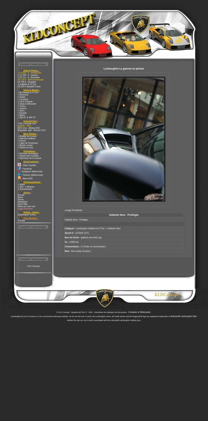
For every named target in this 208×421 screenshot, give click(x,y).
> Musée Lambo (25, 145)
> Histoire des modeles (28, 156)
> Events (22, 141)
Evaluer (86, 251)
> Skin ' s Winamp (26, 187)
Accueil (21, 195)
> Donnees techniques (28, 153)
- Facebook (25, 169)
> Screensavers (25, 189)
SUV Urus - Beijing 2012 (29, 128)
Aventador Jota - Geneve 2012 (32, 130)
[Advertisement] (33, 242)
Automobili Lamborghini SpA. (183, 316)
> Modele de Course (27, 136)
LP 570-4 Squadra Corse (29, 86)
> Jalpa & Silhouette (27, 104)
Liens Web (22, 204)
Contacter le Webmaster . (140, 312)
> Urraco (22, 106)
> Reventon (23, 95)
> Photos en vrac (25, 147)
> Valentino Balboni (26, 138)
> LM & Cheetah (25, 101)
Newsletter (22, 202)
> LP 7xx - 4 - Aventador (29, 77)
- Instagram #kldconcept (30, 171)
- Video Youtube (27, 165)
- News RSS (25, 178)
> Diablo (21, 97)
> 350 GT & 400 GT (27, 117)
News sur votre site (26, 206)
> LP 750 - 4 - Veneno (28, 75)
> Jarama (22, 108)
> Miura (21, 115)
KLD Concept (33, 266)
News (20, 197)
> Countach (23, 99)
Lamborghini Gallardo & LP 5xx (90, 228)
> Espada (22, 113)
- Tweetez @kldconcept (30, 175)
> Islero (21, 111)
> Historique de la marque (29, 158)
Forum (21, 199)
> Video (21, 184)
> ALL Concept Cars (27, 123)
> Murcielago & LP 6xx (28, 92)
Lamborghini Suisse (27, 214)
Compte (21, 220)
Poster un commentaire (94, 246)
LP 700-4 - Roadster (27, 82)
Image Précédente (73, 210)
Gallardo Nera (114, 228)
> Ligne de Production (28, 143)
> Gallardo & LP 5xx (27, 84)
